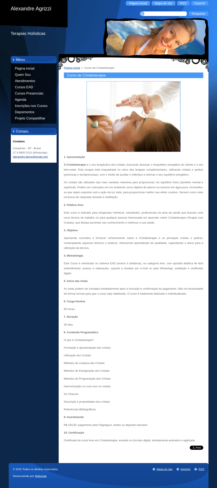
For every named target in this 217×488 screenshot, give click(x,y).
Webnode (41, 476)
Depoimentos (25, 112)
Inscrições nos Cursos (31, 106)
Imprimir (186, 469)
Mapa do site (164, 469)
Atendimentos (25, 81)
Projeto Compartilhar (30, 118)
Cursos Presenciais (29, 93)
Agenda (20, 99)
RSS (201, 469)
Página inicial (25, 68)
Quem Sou (23, 74)
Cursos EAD (24, 87)
